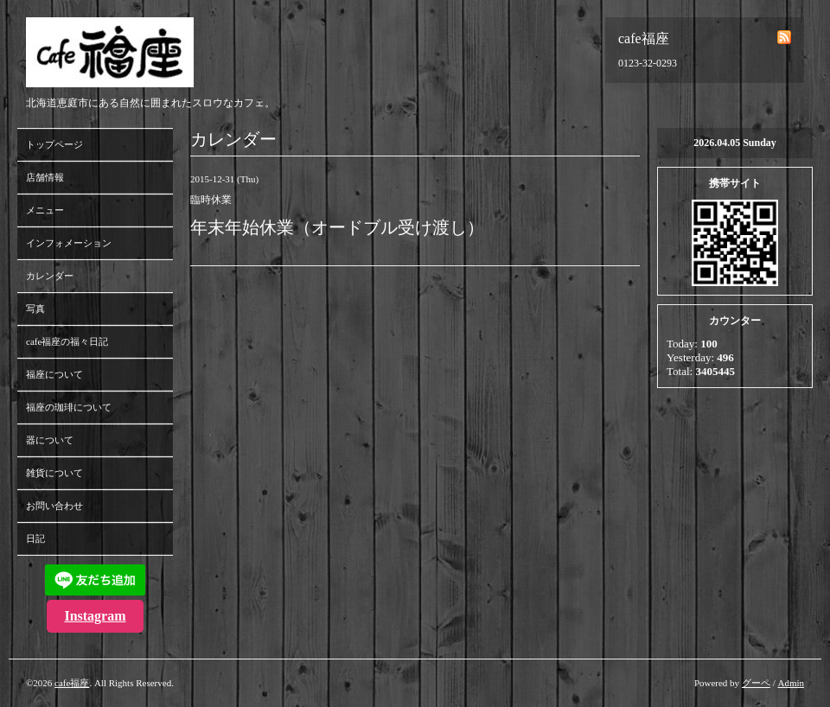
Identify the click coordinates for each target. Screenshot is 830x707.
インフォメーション (69, 243)
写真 (35, 308)
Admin (790, 683)
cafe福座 (71, 683)
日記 (35, 538)
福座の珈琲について (69, 407)
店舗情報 (45, 177)
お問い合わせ (54, 505)
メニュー (45, 210)
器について (49, 440)
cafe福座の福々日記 (67, 341)
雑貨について (54, 473)
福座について (54, 374)
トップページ (54, 144)
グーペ (756, 683)
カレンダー (49, 276)
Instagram (94, 615)
